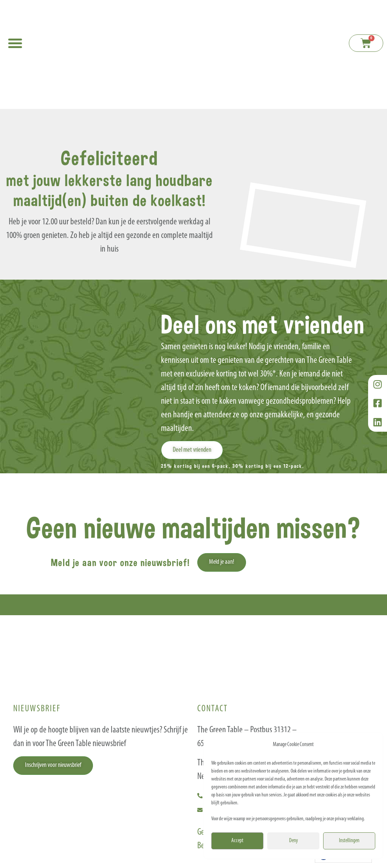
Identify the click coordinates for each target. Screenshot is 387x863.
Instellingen (349, 841)
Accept (237, 841)
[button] (15, 43)
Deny (293, 841)
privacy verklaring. (350, 819)
